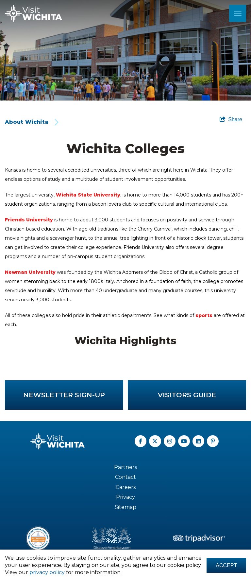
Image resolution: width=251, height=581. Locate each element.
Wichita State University (88, 195)
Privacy (125, 497)
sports (203, 315)
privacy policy (64, 572)
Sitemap (125, 507)
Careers (126, 487)
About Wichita (26, 122)
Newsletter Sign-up (64, 395)
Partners (125, 467)
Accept (225, 565)
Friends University (29, 220)
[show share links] (231, 119)
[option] (125, 50)
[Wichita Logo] (33, 13)
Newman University (30, 272)
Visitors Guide (187, 395)
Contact (125, 477)
